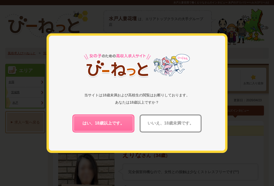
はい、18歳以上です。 (103, 123)
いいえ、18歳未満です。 (171, 123)
